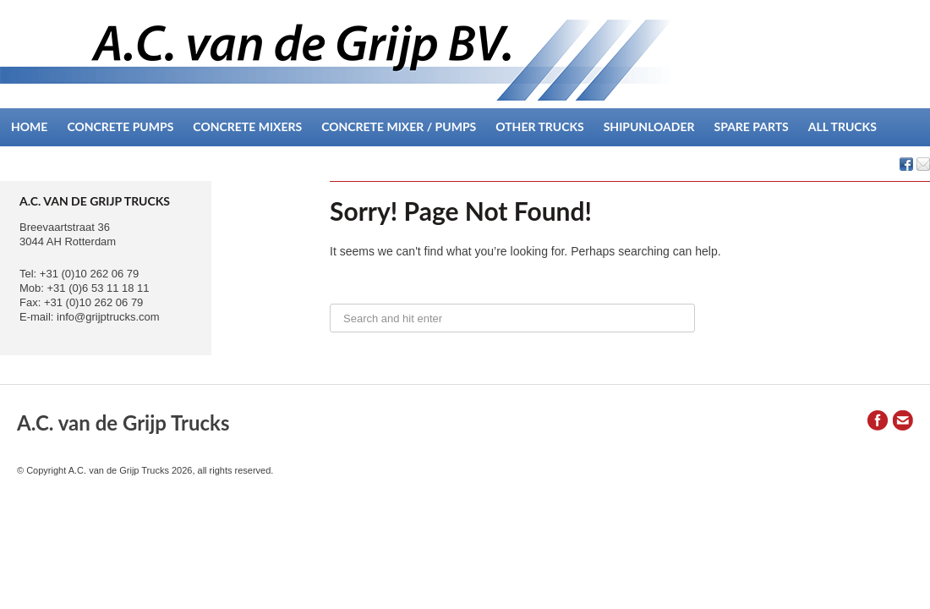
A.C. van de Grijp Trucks (123, 422)
